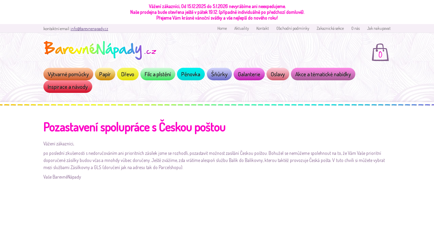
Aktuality (241, 28)
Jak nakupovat (379, 28)
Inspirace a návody (68, 86)
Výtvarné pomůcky (68, 74)
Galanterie (249, 74)
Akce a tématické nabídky (323, 74)
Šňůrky (219, 74)
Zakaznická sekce (330, 28)
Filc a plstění (158, 74)
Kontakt (262, 28)
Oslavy (278, 74)
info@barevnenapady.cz (89, 28)
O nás (355, 28)
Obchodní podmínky (292, 28)
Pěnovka (190, 74)
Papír (105, 74)
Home (222, 28)
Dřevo (127, 74)
